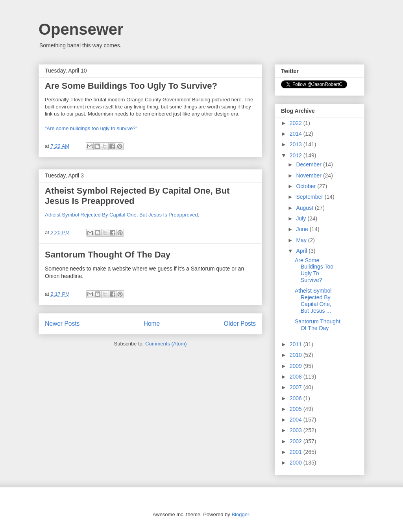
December (309, 164)
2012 (296, 155)
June (302, 229)
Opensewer (81, 29)
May (302, 240)
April (302, 251)
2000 (296, 462)
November (309, 175)
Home (152, 323)
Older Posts (240, 323)
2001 (296, 452)
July (301, 218)
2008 (296, 376)
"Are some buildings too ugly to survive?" (91, 128)
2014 (296, 134)
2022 (296, 123)
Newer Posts (62, 323)
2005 (296, 409)
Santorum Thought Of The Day (107, 254)
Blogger (240, 514)
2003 (296, 430)
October (306, 186)
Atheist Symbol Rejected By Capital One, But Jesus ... (313, 300)
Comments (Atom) (166, 344)
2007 (296, 387)
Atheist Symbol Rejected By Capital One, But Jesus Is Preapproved (121, 215)
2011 (296, 344)
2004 (296, 419)
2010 (296, 355)
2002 (296, 441)
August (305, 208)
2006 (296, 398)
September (310, 197)
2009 (296, 366)
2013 (296, 144)
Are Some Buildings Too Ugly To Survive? (131, 86)
